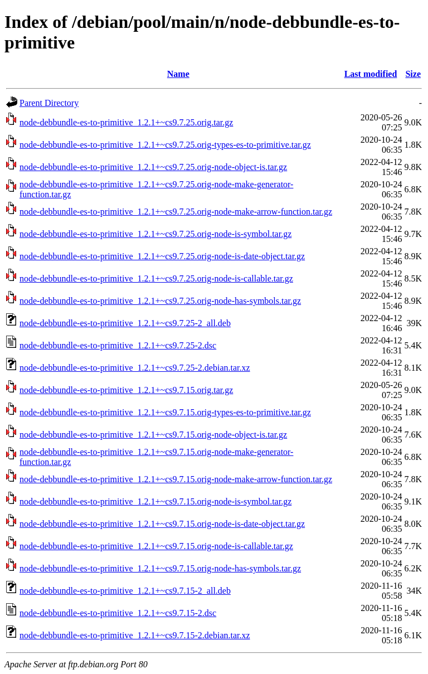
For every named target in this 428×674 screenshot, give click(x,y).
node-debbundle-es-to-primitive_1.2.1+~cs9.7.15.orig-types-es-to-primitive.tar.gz (165, 412)
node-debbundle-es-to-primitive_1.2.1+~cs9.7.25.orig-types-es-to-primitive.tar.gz (165, 144)
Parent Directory (49, 103)
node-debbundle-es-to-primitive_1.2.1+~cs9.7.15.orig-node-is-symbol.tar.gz (155, 501)
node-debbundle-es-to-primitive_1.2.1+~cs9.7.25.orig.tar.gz (126, 122)
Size (413, 74)
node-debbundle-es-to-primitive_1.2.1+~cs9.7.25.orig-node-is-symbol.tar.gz (155, 234)
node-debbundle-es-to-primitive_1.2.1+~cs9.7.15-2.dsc (118, 613)
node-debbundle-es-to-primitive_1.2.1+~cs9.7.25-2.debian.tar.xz (135, 367)
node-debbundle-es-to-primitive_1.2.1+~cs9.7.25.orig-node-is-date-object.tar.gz (162, 256)
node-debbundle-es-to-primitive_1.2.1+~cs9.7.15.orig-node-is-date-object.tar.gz (162, 523)
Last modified (370, 74)
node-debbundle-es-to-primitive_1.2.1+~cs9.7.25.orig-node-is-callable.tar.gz (156, 278)
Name (178, 74)
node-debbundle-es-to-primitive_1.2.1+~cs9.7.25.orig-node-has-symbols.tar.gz (160, 301)
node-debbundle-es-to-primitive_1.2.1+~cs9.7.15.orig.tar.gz (126, 390)
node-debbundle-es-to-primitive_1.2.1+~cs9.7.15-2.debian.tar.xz (135, 635)
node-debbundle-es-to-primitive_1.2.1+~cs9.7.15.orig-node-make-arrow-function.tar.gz (176, 479)
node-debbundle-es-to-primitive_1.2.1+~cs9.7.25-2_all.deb (125, 323)
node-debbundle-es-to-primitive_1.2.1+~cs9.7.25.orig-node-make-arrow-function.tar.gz (176, 211)
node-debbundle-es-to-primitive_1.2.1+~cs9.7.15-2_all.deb (125, 590)
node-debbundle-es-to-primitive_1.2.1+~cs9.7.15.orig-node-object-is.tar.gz (153, 434)
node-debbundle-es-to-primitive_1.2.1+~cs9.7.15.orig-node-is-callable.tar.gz (156, 546)
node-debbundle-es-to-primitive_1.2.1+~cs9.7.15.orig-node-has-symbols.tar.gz (160, 568)
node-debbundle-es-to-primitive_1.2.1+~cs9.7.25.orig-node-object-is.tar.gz (153, 167)
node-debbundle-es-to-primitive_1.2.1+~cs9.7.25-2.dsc (118, 345)
